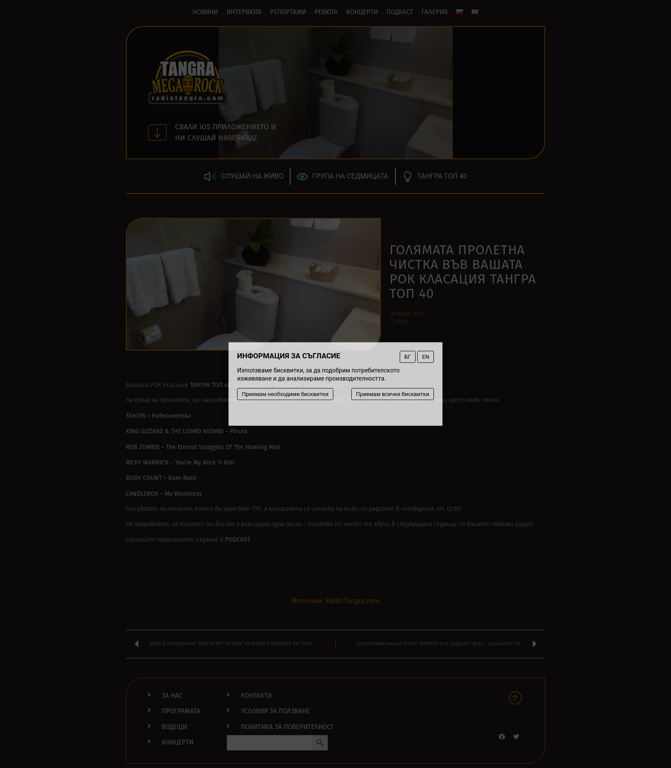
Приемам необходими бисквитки (285, 394)
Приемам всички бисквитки (392, 394)
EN (425, 357)
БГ (407, 357)
